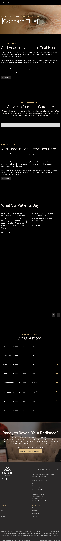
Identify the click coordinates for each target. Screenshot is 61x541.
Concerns (34, 510)
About (2, 510)
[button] (58, 3)
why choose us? (9, 144)
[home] (5, 3)
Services (3, 516)
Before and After (36, 513)
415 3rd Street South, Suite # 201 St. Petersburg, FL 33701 (43, 475)
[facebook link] (2, 479)
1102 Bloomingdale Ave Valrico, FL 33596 (45, 469)
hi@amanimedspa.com (39, 480)
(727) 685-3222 (42, 500)
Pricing (3, 519)
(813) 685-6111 (41, 490)
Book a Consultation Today (30, 451)
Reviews (34, 507)
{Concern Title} (31, 16)
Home (4, 16)
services (14, 16)
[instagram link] (6, 479)
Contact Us (35, 516)
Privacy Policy (35, 519)
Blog (2, 513)
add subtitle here (10, 43)
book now (6, 77)
